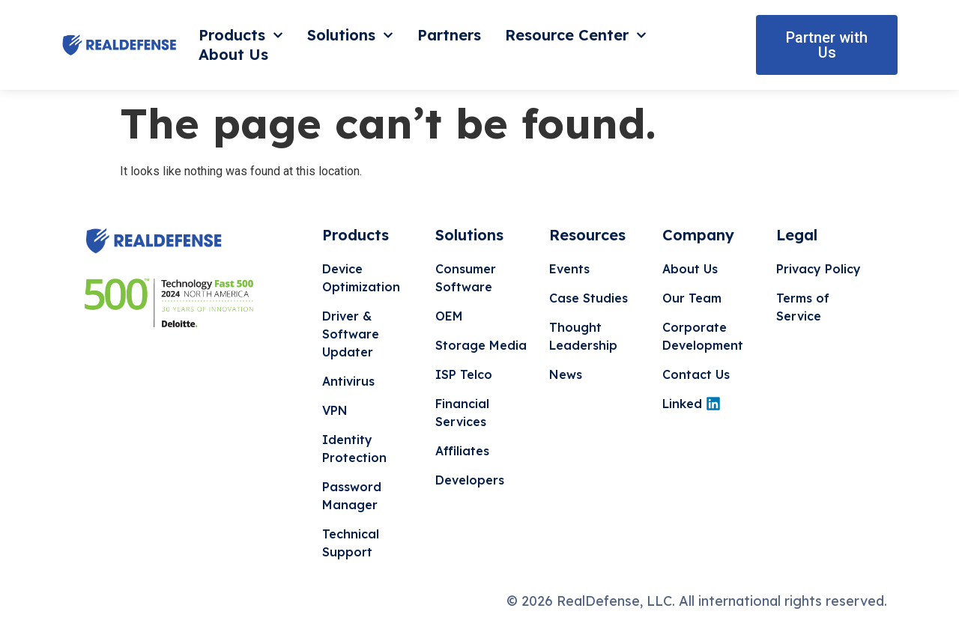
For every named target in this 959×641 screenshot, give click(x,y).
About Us (233, 54)
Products (241, 35)
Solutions (350, 35)
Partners (449, 34)
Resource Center (576, 35)
